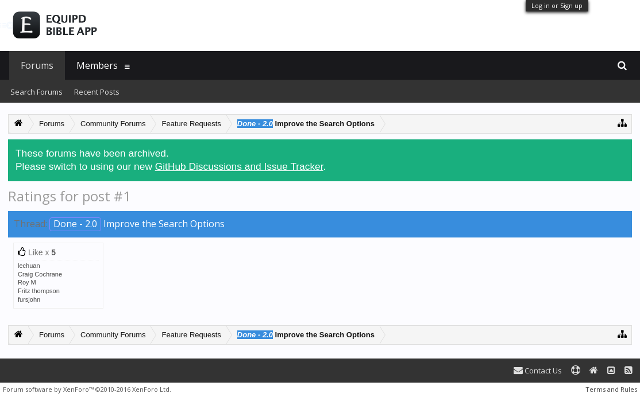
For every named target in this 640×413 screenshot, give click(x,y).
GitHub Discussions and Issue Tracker (239, 166)
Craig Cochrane (40, 274)
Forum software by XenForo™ (87, 389)
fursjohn (29, 299)
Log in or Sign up (557, 5)
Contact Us (538, 370)
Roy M (27, 282)
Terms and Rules (611, 389)
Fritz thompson (39, 290)
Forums (37, 65)
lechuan (29, 265)
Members (97, 65)
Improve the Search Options (137, 223)
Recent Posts (96, 92)
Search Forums (36, 92)
